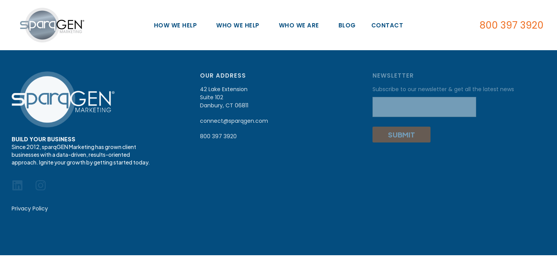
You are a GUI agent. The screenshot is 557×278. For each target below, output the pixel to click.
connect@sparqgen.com (234, 121)
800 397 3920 (511, 25)
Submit (401, 134)
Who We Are (301, 25)
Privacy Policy (30, 208)
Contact (387, 25)
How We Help (177, 25)
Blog (347, 25)
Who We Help (239, 25)
